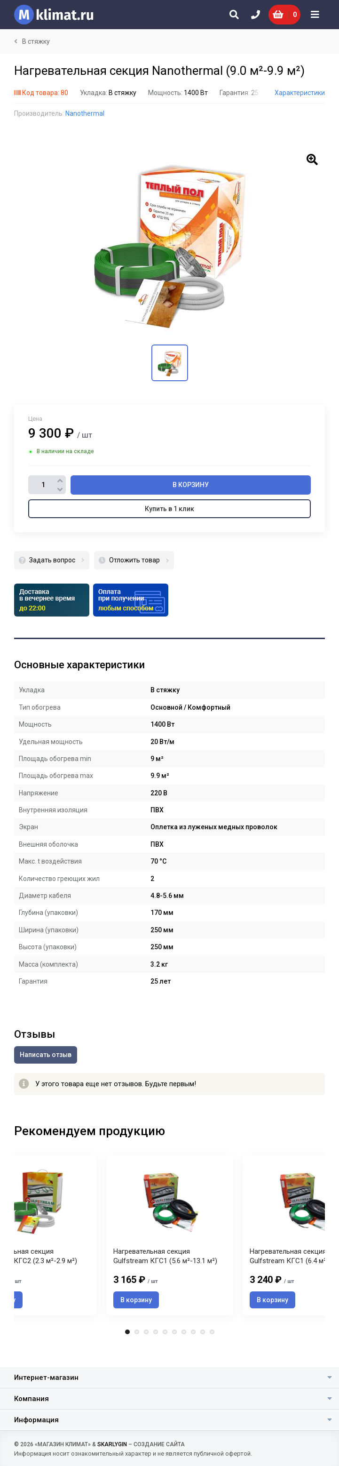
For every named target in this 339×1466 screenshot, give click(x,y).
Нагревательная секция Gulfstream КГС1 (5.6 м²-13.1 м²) (165, 1270)
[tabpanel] (169, 1242)
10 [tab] (212, 1346)
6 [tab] (174, 1346)
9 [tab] (202, 1346)
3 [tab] (146, 1346)
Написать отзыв (45, 1054)
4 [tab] (155, 1346)
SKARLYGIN (112, 1444)
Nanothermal (84, 113)
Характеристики (300, 92)
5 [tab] (165, 1346)
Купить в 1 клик (169, 509)
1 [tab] (127, 1346)
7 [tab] (183, 1346)
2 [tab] (136, 1346)
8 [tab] (193, 1346)
